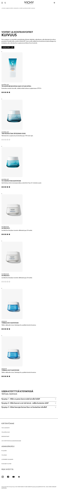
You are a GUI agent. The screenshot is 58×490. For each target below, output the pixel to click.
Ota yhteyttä (4, 455)
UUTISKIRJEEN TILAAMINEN (7, 459)
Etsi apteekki (4, 450)
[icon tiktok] (19, 477)
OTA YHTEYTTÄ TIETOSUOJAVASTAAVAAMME (11, 440)
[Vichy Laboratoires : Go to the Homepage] (29, 2)
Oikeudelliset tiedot (6, 432)
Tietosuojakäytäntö (6, 427)
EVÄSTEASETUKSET (5, 436)
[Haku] (5, 3)
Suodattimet (8, 47)
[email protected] (35, 486)
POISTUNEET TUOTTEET (6, 463)
